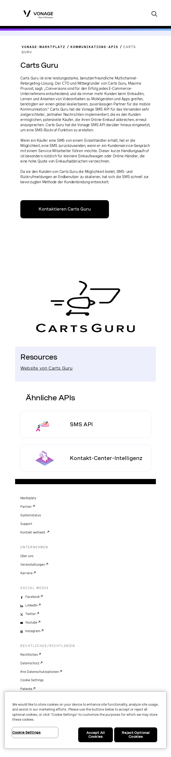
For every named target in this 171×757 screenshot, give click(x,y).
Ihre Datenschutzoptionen (39, 672)
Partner (26, 507)
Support (26, 524)
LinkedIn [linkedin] (31, 605)
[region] (85, 720)
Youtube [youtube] (31, 622)
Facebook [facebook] (32, 597)
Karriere (26, 573)
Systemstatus (30, 515)
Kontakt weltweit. (33, 532)
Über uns (26, 556)
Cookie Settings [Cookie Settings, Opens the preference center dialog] (26, 732)
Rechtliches (29, 655)
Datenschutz (29, 663)
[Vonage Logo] (38, 14)
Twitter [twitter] (30, 614)
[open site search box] (154, 14)
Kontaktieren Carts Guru (65, 209)
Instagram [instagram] (32, 631)
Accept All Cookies (95, 735)
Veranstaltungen (32, 564)
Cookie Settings (32, 680)
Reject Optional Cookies (136, 735)
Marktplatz (28, 498)
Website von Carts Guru (46, 368)
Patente (26, 689)
